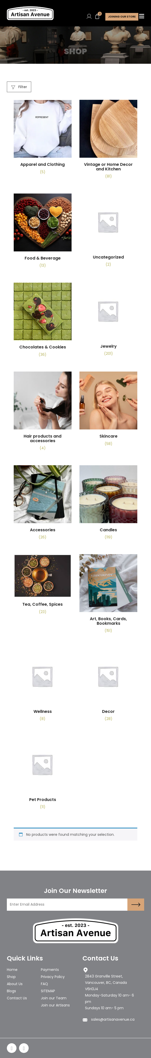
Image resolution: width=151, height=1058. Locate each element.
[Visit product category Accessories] (43, 504)
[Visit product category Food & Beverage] (43, 233)
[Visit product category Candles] (108, 504)
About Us (15, 983)
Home (12, 969)
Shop (11, 976)
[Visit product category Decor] (108, 686)
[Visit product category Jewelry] (108, 321)
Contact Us (17, 998)
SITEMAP (48, 990)
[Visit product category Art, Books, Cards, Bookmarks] (108, 595)
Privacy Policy (53, 976)
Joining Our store (122, 17)
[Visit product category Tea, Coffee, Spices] (43, 586)
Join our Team (53, 998)
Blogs (11, 990)
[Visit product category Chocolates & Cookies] (43, 322)
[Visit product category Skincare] (108, 411)
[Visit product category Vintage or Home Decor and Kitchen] (108, 141)
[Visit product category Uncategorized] (108, 232)
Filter (19, 86)
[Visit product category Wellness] (43, 686)
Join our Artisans (55, 1005)
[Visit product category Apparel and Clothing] (43, 139)
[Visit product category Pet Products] (43, 774)
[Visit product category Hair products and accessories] (43, 413)
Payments (50, 969)
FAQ (44, 983)
